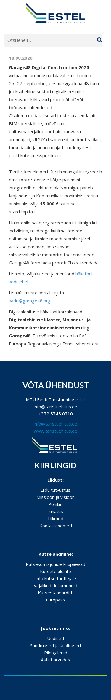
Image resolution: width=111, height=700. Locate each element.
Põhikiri (55, 504)
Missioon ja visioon (55, 497)
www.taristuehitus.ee (55, 431)
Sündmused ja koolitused (55, 645)
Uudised (55, 638)
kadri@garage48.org (30, 301)
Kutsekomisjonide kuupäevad (55, 564)
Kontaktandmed (55, 525)
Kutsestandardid (55, 593)
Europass (55, 600)
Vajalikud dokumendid (55, 585)
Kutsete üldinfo (55, 571)
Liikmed (55, 518)
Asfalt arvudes (55, 660)
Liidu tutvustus (55, 490)
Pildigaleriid (55, 652)
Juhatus (55, 511)
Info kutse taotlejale (55, 578)
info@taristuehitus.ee (55, 424)
